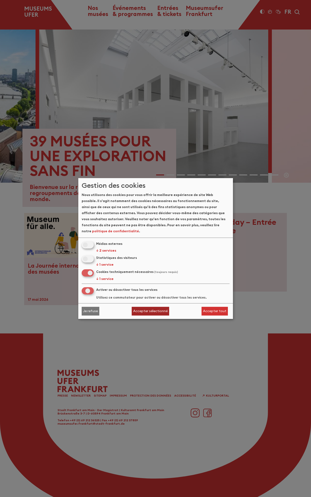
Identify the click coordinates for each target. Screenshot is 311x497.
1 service (105, 264)
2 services (106, 250)
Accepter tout (214, 311)
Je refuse (90, 311)
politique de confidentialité (115, 231)
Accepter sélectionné (150, 311)
